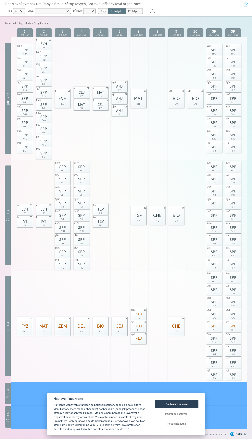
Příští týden (134, 11)
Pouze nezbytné (177, 423)
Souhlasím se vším (177, 404)
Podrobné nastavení (176, 413)
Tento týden (117, 11)
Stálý (103, 11)
